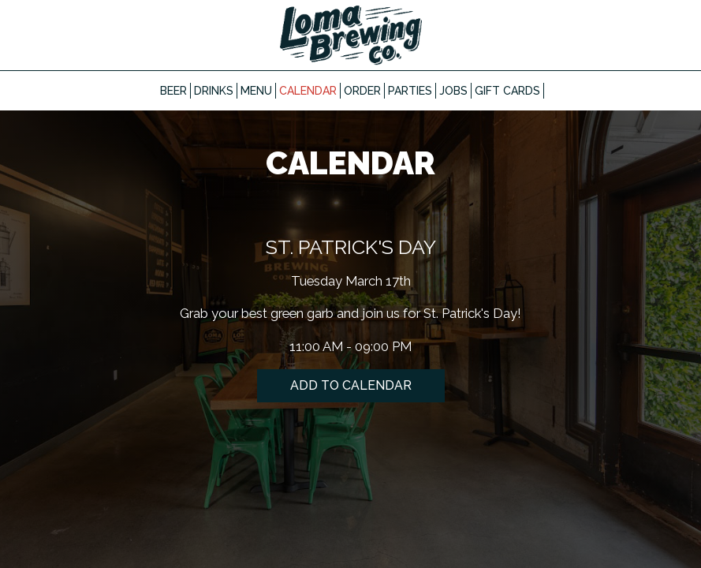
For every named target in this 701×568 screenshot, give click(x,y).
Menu (256, 90)
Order (362, 90)
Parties (410, 90)
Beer (173, 90)
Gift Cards (507, 90)
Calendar (308, 90)
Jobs (453, 90)
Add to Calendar (351, 385)
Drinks (213, 90)
